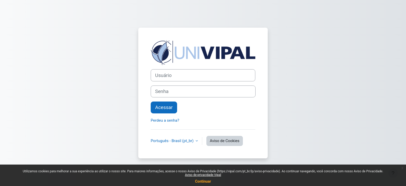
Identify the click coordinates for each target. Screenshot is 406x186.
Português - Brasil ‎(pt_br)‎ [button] (172, 140)
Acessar (164, 107)
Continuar (203, 181)
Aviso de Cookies (224, 140)
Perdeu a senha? (165, 120)
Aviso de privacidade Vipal (203, 175)
